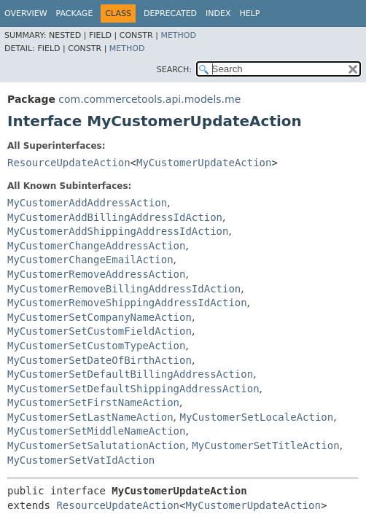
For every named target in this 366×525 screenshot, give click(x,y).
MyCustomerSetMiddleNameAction (96, 431)
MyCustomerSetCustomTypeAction (96, 345)
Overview (25, 13)
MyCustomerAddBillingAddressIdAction (114, 217)
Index (218, 13)
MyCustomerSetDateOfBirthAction (99, 360)
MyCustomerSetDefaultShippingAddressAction (133, 388)
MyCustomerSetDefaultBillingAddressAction (130, 374)
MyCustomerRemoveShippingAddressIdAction (127, 302)
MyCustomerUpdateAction (203, 162)
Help (250, 13)
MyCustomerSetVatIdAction (81, 460)
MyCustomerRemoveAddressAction (96, 274)
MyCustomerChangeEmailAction (90, 259)
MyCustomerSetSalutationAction (96, 445)
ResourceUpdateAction (69, 162)
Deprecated (170, 13)
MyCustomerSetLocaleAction (256, 417)
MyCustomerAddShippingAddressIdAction (117, 231)
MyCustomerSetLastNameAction (90, 417)
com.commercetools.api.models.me (149, 99)
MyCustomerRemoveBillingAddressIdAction (124, 289)
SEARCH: (174, 69)
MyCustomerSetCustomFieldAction (99, 331)
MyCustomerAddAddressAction (87, 203)
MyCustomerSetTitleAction (265, 445)
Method (178, 35)
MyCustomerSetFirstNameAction (93, 402)
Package (74, 13)
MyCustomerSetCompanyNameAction (99, 317)
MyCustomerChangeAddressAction (96, 246)
